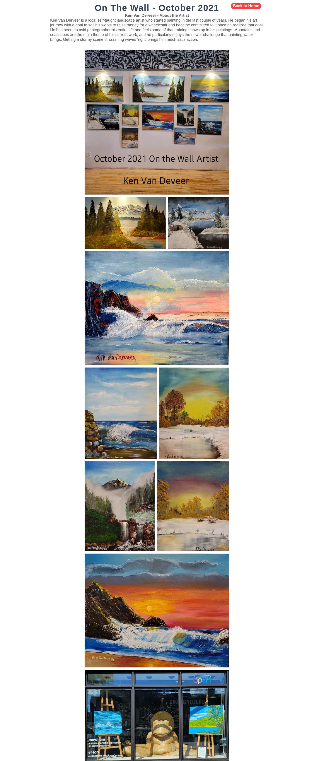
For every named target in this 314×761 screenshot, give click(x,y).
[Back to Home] (246, 6)
